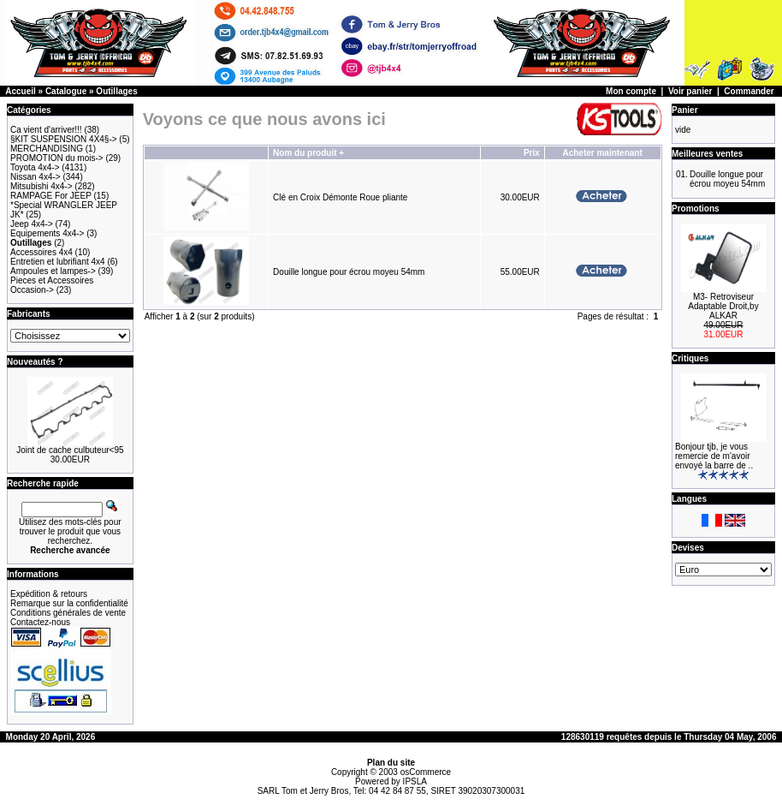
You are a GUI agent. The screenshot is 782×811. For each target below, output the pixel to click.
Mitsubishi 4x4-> (41, 186)
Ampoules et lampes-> (53, 271)
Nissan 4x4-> (35, 177)
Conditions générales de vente (68, 612)
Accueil (20, 91)
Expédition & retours (48, 594)
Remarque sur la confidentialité (69, 603)
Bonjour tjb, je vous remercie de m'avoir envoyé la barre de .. (714, 456)
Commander (748, 91)
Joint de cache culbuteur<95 (69, 450)
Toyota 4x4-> (35, 167)
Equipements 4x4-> (47, 233)
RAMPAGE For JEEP (51, 195)
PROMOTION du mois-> (57, 158)
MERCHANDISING (46, 148)
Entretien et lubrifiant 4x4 (57, 261)
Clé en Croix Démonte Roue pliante (340, 197)
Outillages (116, 91)
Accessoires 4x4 (41, 252)
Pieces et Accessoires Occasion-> (51, 285)
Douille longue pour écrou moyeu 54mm (348, 272)
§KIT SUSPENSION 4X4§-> (63, 139)
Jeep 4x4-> (31, 224)
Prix (532, 153)
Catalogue (65, 91)
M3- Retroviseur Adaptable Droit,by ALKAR (723, 306)
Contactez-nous (40, 622)
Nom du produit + (308, 153)
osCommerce (425, 772)
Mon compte (631, 91)
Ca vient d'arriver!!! (46, 129)
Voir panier (690, 91)
